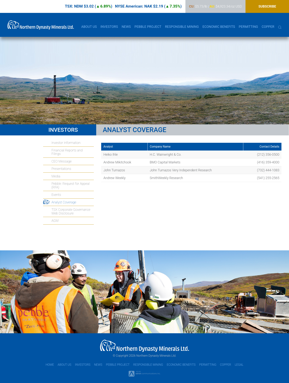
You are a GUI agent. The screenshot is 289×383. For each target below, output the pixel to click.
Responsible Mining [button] (182, 27)
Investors (82, 364)
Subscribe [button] (267, 6)
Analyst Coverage (63, 202)
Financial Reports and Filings (67, 152)
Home (50, 364)
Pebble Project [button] (148, 27)
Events (56, 195)
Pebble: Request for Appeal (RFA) (70, 185)
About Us (64, 364)
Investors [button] (109, 27)
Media (55, 176)
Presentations (61, 169)
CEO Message (61, 161)
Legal (239, 364)
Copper (268, 27)
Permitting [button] (248, 27)
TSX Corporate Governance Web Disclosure (70, 211)
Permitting (207, 364)
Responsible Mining (148, 364)
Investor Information (66, 143)
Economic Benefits (218, 27)
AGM (54, 221)
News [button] (126, 27)
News (98, 364)
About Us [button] (89, 27)
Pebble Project (118, 364)
